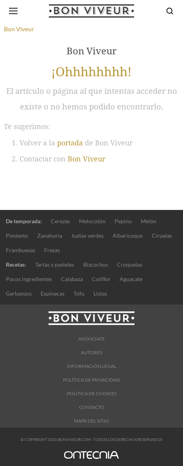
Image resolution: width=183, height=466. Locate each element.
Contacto (91, 407)
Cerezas (60, 221)
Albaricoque (128, 235)
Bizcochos (95, 264)
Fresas (52, 250)
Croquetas (129, 264)
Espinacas (53, 293)
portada (70, 143)
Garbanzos (19, 293)
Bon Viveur (86, 159)
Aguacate (131, 279)
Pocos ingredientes (29, 279)
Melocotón (92, 221)
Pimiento (17, 235)
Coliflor (101, 279)
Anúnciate (91, 339)
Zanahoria (49, 235)
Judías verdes (87, 235)
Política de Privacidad (91, 380)
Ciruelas (162, 235)
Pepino (123, 221)
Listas (100, 293)
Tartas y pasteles (54, 264)
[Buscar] (169, 11)
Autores (91, 352)
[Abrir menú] (13, 11)
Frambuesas (20, 250)
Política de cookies (92, 393)
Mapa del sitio (91, 421)
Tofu (79, 293)
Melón (148, 221)
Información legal (91, 366)
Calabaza (72, 279)
